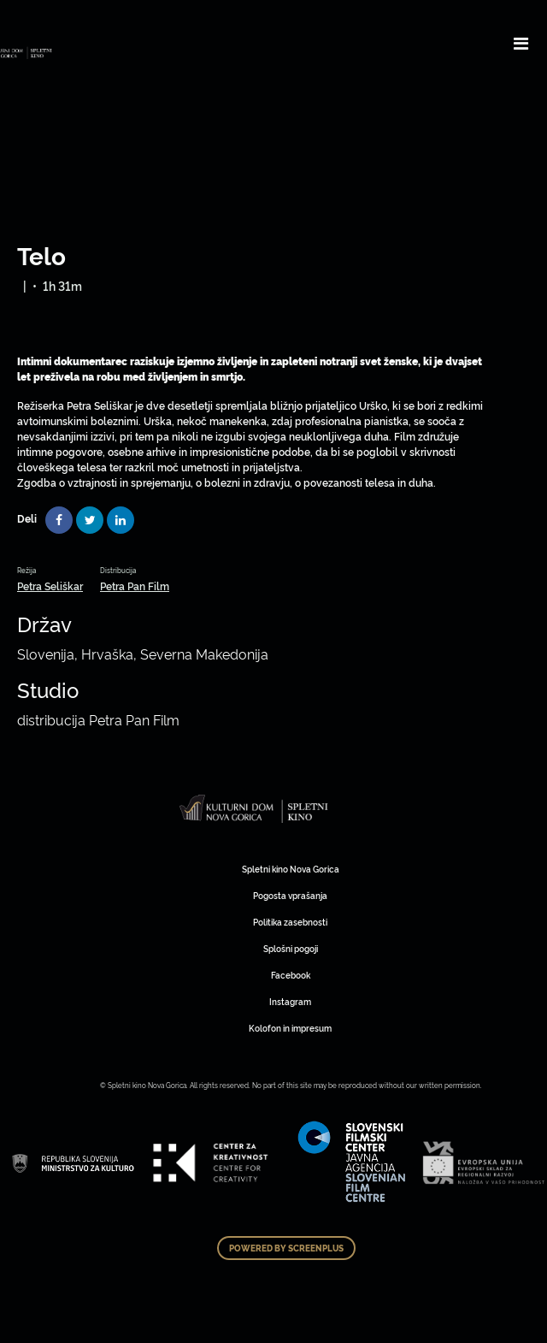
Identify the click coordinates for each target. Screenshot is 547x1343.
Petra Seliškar (50, 585)
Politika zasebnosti (290, 921)
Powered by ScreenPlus (286, 1248)
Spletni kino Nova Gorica (290, 868)
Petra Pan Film (134, 585)
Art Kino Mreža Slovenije (254, 808)
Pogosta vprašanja (290, 895)
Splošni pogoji (290, 948)
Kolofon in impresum (290, 1027)
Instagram (290, 1001)
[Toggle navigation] (520, 43)
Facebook (290, 974)
